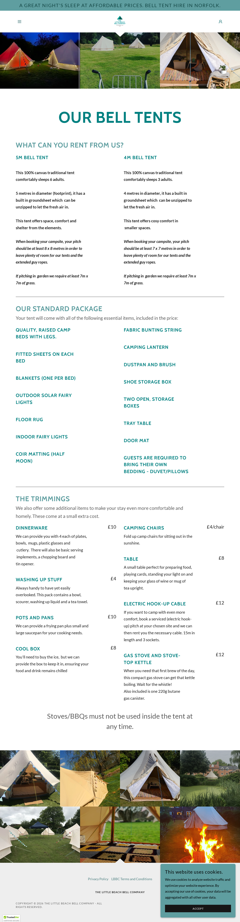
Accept (198, 908)
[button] (19, 21)
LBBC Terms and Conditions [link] (131, 879)
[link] (120, 21)
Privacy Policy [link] (98, 879)
